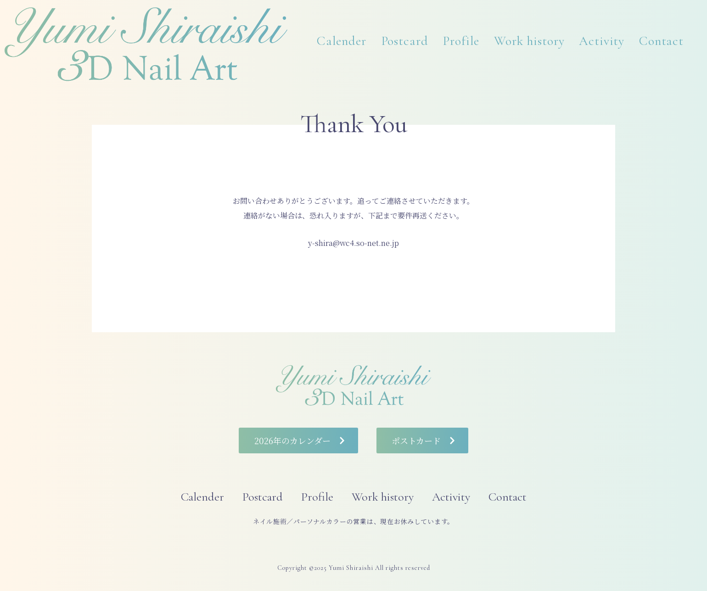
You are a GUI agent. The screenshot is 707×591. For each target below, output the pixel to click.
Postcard (404, 41)
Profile (461, 41)
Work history (529, 41)
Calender (341, 41)
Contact (661, 41)
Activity (601, 41)
